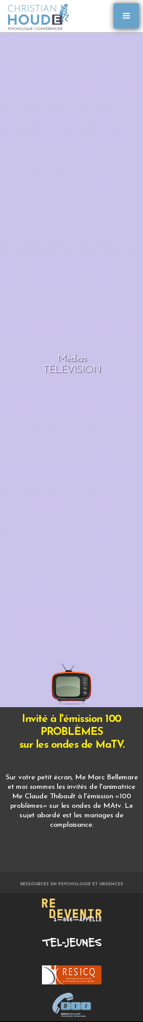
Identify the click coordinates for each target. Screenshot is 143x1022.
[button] (126, 15)
